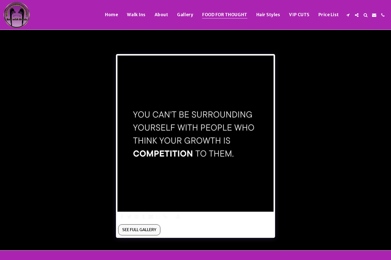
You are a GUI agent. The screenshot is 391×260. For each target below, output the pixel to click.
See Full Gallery (139, 229)
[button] (348, 15)
